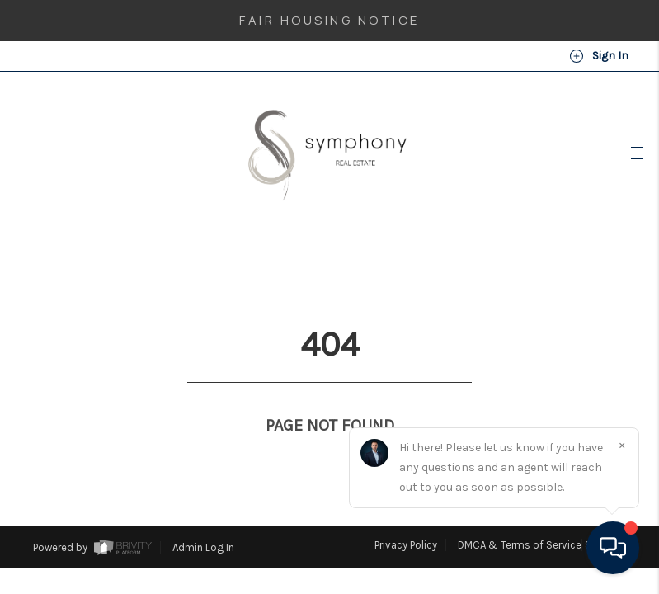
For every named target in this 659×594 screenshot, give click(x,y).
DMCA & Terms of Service (519, 514)
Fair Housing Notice (329, 20)
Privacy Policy (405, 514)
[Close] (621, 444)
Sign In (598, 56)
